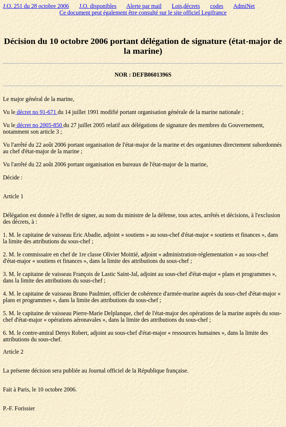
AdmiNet (244, 6)
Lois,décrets (186, 6)
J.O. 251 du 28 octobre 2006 (36, 6)
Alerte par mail (144, 6)
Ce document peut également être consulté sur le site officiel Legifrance (143, 12)
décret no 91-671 (36, 112)
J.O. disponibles (98, 6)
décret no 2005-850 (39, 125)
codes (216, 6)
